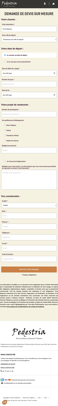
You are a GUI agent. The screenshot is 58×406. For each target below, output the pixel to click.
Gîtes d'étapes (10, 125)
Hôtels (7, 130)
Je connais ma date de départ (15, 55)
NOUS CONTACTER (7, 367)
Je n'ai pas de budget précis (15, 161)
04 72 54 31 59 (7, 371)
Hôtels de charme (11, 141)
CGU (45, 398)
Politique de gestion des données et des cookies (20, 400)
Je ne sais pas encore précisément (17, 62)
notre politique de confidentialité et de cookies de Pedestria (25, 306)
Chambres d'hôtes (11, 135)
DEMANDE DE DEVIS (8, 364)
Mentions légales (29, 398)
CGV (39, 398)
